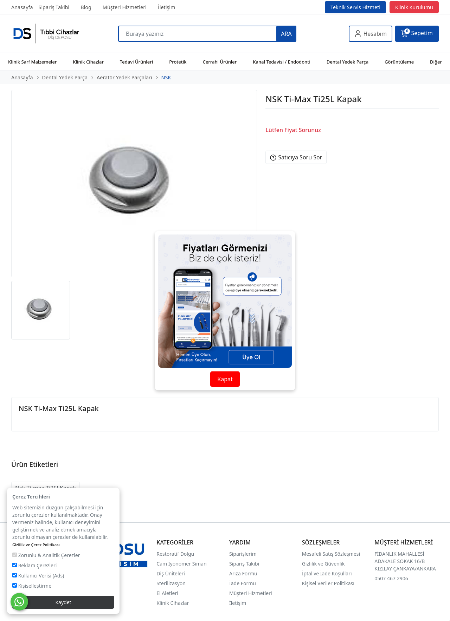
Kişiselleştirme (31, 585)
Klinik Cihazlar (172, 603)
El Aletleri (167, 593)
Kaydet (63, 602)
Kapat (224, 379)
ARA (286, 34)
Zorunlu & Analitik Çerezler (46, 555)
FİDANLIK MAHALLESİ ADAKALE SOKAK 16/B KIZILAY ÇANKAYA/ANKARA (405, 561)
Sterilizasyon (171, 583)
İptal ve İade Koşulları (327, 573)
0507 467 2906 (391, 578)
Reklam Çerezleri (34, 565)
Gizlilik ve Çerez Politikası (36, 544)
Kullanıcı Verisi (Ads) (38, 575)
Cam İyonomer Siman (181, 563)
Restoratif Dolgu (175, 553)
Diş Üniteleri (170, 573)
